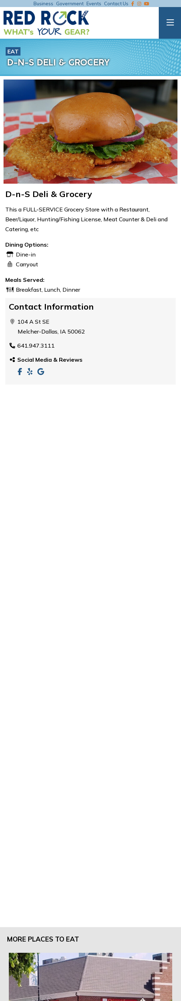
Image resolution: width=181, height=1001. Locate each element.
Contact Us (116, 3)
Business (43, 3)
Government (70, 3)
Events (93, 3)
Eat (13, 51)
